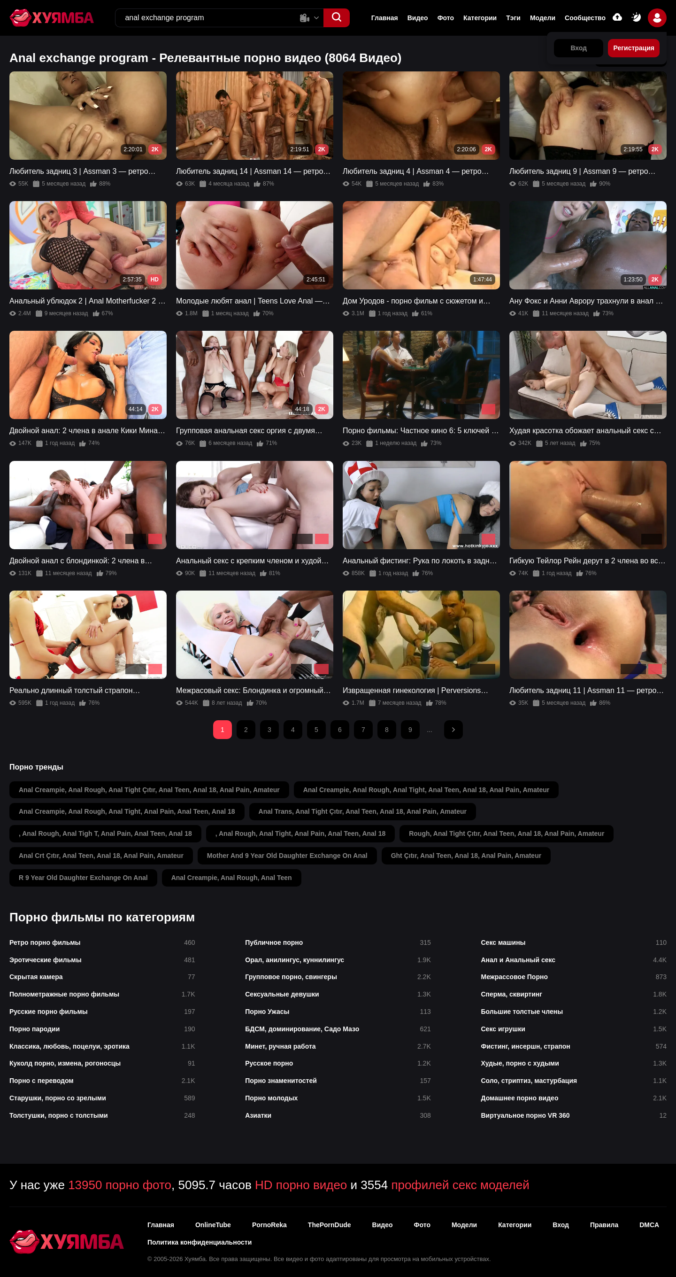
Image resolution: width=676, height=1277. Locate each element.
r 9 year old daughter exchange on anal (83, 877)
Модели (542, 18)
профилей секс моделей (460, 1185)
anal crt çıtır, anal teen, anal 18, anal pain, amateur (101, 855)
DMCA (649, 1225)
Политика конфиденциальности (199, 1242)
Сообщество (585, 18)
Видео (417, 18)
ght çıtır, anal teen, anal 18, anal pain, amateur (466, 855)
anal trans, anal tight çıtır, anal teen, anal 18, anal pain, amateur (363, 811)
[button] (336, 17)
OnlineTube (213, 1225)
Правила (604, 1225)
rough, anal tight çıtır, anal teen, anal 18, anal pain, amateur (506, 833)
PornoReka (269, 1225)
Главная (384, 18)
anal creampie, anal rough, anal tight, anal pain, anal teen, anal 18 (127, 811)
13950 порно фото (119, 1185)
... (429, 729)
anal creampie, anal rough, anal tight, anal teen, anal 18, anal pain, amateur (426, 790)
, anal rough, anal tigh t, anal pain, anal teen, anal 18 (105, 833)
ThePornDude (329, 1225)
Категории (480, 18)
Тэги (513, 18)
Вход (561, 1225)
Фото (446, 18)
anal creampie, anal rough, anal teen (231, 877)
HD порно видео (301, 1185)
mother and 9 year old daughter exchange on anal (287, 855)
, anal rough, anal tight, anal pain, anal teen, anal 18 (300, 833)
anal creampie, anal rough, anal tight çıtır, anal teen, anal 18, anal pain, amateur (149, 790)
